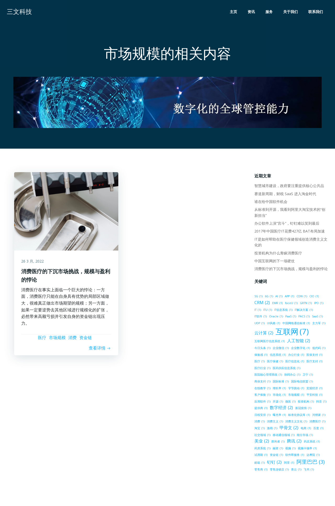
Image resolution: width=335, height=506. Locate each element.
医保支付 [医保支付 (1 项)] (314, 355)
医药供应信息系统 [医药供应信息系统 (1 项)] (286, 369)
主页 (234, 11)
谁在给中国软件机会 (270, 202)
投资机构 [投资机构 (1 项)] (306, 402)
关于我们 (291, 11)
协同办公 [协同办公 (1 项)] (292, 375)
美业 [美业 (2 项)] (261, 442)
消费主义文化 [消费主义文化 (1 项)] (296, 422)
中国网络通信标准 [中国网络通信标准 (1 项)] (283, 324)
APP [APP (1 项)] (289, 297)
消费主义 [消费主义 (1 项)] (275, 422)
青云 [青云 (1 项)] (296, 470)
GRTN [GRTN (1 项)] (305, 304)
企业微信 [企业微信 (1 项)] (280, 349)
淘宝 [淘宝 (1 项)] (259, 429)
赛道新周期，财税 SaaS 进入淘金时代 (285, 194)
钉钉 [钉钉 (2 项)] (274, 463)
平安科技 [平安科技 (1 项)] (314, 395)
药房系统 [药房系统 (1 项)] (262, 449)
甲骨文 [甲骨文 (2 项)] (288, 428)
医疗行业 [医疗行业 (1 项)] (262, 369)
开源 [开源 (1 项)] (277, 402)
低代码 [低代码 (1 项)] (318, 349)
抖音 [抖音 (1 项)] (321, 402)
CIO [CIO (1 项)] (314, 297)
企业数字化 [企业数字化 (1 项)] (300, 349)
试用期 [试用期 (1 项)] (260, 455)
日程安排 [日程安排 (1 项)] (262, 416)
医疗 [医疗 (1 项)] (259, 362)
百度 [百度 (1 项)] (318, 429)
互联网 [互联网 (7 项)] (292, 332)
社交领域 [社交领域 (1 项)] (262, 436)
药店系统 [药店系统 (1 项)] (312, 442)
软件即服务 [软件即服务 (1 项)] (294, 455)
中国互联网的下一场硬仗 (274, 261)
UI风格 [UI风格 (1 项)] (260, 324)
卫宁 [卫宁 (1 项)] (307, 375)
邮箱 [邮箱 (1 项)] (259, 463)
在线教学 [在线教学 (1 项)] (262, 389)
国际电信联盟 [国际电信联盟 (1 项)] (301, 382)
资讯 (251, 11)
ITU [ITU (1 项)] (267, 310)
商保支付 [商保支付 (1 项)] (262, 382)
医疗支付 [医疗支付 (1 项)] (314, 362)
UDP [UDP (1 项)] (315, 317)
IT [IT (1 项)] (257, 310)
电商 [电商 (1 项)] (305, 429)
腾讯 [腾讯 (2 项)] (294, 442)
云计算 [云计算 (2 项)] (263, 333)
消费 (72, 339)
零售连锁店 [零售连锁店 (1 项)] (279, 470)
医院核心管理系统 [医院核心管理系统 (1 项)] (268, 375)
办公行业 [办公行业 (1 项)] (296, 355)
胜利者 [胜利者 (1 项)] (277, 442)
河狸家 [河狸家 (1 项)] (318, 416)
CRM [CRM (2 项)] (262, 303)
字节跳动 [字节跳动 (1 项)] (296, 389)
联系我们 (316, 11)
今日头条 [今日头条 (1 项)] (262, 349)
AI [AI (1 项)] (278, 297)
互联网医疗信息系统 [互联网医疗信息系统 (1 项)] (269, 342)
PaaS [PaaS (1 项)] (275, 317)
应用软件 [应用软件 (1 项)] (262, 402)
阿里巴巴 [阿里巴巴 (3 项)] (310, 463)
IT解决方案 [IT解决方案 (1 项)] (303, 310)
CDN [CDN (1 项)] (301, 297)
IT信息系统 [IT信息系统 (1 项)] (283, 310)
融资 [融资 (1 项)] (277, 449)
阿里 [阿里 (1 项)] (289, 463)
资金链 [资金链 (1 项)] (276, 455)
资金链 (85, 339)
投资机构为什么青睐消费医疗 (278, 253)
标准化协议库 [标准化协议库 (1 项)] (299, 416)
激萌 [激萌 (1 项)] (272, 429)
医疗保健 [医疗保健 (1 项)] (275, 362)
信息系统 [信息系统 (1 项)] (278, 355)
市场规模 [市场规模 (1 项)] (296, 395)
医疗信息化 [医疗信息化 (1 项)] (294, 362)
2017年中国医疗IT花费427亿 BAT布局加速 (289, 231)
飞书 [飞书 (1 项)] (308, 470)
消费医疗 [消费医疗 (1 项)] (317, 422)
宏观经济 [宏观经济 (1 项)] (314, 389)
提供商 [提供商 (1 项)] (260, 409)
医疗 (42, 339)
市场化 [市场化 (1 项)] (279, 395)
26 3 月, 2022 (33, 262)
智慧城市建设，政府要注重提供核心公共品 (289, 186)
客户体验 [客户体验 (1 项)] (262, 395)
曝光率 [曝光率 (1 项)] (279, 416)
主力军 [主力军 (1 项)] (305, 324)
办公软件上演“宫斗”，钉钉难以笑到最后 (286, 224)
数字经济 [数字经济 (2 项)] (281, 408)
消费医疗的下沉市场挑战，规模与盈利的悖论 (290, 269)
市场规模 (57, 339)
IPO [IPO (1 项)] (318, 304)
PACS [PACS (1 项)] (289, 317)
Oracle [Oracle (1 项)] (261, 317)
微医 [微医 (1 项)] (290, 402)
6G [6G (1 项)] (269, 297)
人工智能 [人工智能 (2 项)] (298, 341)
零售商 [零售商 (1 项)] (260, 470)
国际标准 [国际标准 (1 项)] (280, 382)
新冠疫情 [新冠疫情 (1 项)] (303, 409)
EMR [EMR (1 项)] (277, 304)
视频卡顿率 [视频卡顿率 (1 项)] (307, 449)
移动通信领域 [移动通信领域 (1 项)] (283, 436)
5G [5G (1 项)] (258, 297)
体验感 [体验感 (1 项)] (260, 355)
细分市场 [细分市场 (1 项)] (304, 436)
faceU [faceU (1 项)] (291, 304)
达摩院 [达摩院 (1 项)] (312, 455)
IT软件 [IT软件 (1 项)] (321, 310)
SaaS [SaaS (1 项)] (302, 317)
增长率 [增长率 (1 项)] (279, 389)
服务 (269, 11)
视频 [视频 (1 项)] (290, 449)
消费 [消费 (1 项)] (259, 422)
